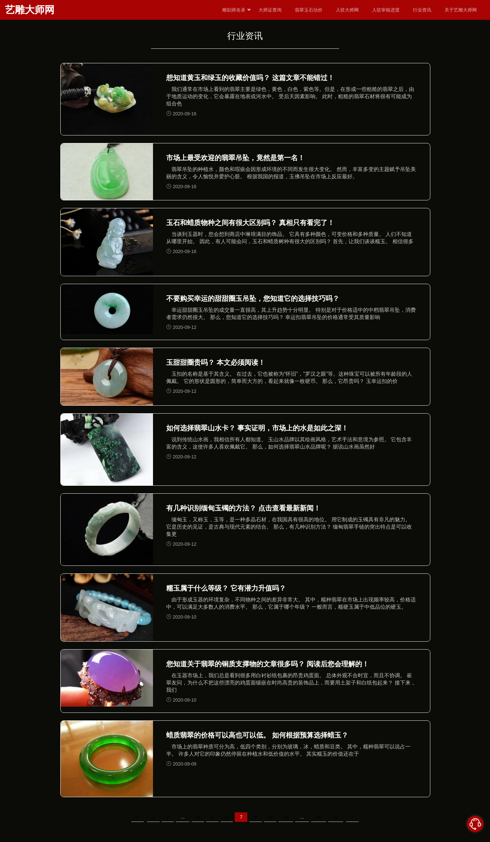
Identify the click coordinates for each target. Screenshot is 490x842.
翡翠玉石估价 (308, 10)
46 (318, 817)
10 (286, 817)
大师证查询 (270, 10)
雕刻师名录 (236, 10)
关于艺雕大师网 (460, 10)
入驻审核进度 (386, 10)
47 (335, 817)
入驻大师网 (347, 10)
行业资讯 (422, 10)
